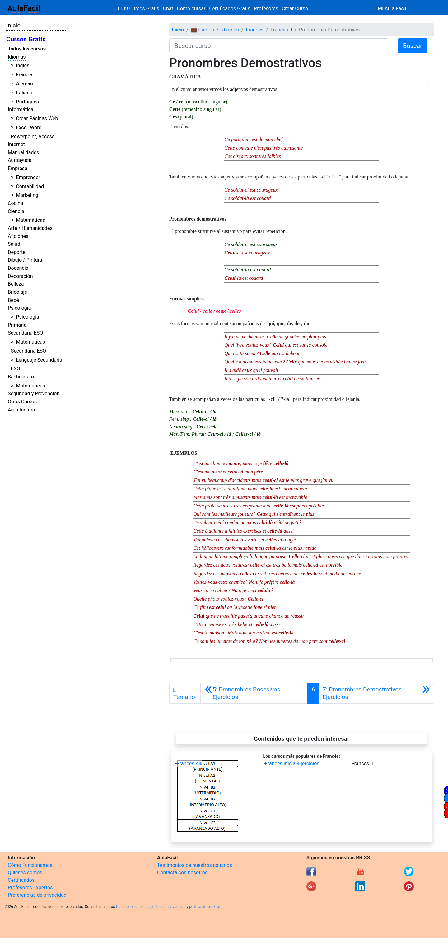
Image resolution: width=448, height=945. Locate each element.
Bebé (13, 300)
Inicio (13, 25)
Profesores (266, 9)
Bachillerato (21, 377)
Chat (168, 9)
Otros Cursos (22, 402)
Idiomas (17, 57)
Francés (24, 75)
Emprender (28, 177)
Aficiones (18, 236)
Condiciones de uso (132, 907)
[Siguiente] (376, 693)
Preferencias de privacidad (37, 895)
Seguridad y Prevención (33, 394)
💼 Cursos (202, 30)
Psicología (19, 308)
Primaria (17, 325)
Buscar (412, 46)
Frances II (281, 30)
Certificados (21, 880)
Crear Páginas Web (37, 118)
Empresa (17, 168)
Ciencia (16, 211)
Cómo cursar (191, 9)
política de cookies (204, 907)
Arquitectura (21, 410)
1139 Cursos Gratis (139, 9)
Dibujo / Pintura (25, 260)
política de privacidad (167, 907)
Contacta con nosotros (182, 873)
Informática (20, 109)
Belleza (16, 284)
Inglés (22, 66)
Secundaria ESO (25, 333)
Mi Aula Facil (392, 9)
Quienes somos (25, 873)
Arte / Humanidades (30, 228)
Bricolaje (17, 292)
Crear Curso (295, 9)
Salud (14, 244)
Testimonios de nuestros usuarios (194, 865)
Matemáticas (30, 220)
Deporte (17, 252)
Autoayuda (19, 160)
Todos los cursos (27, 49)
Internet (16, 144)
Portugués (27, 102)
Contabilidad (30, 186)
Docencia (18, 268)
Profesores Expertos (30, 887)
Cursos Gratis (26, 39)
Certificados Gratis (229, 9)
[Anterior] (254, 693)
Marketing (27, 195)
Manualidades (23, 152)
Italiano (24, 93)
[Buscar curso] (278, 45)
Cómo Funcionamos (30, 865)
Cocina (15, 203)
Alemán (24, 84)
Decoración (20, 276)
